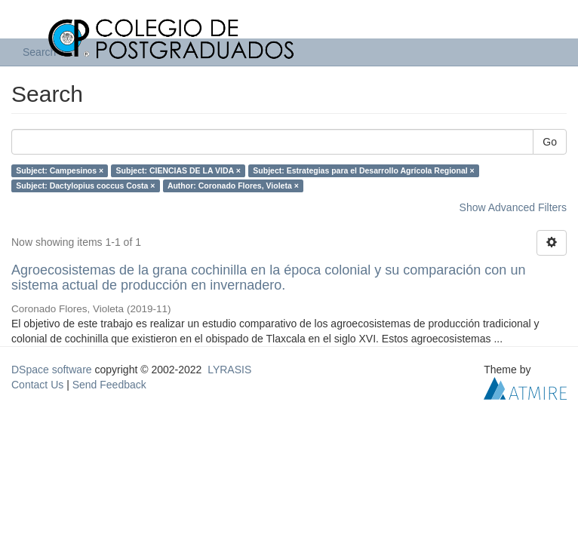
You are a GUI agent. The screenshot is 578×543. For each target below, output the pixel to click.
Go (550, 142)
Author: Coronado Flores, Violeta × (233, 185)
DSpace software (51, 370)
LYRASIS (229, 370)
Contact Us (37, 385)
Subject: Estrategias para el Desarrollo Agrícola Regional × (363, 170)
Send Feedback (109, 385)
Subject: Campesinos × (59, 170)
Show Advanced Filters (513, 207)
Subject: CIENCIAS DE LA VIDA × (178, 170)
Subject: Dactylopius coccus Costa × (85, 185)
